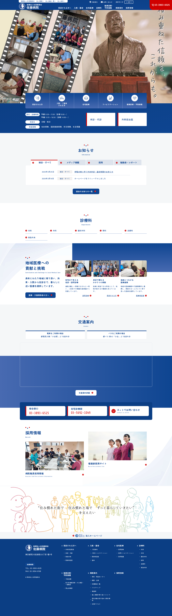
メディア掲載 (73, 162)
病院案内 (119, 8)
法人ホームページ (88, 535)
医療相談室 (140, 296)
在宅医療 (89, 8)
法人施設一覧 (50, 1)
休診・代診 (96, 119)
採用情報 (129, 8)
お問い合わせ (106, 2)
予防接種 (68, 579)
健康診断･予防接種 (108, 6)
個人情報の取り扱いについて (101, 595)
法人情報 (39, 1)
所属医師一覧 (96, 584)
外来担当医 (127, 119)
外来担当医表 (70, 549)
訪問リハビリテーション (126, 553)
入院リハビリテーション (99, 553)
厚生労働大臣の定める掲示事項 (101, 599)
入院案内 (95, 549)
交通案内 (94, 2)
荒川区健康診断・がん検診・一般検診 (74, 583)
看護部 (94, 591)
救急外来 (32, 237)
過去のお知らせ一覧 (84, 191)
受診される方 (112, 296)
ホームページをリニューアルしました (90, 178)
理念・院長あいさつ (98, 577)
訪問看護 (121, 557)
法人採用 (60, 1)
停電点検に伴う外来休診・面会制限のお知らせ (93, 171)
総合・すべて (45, 162)
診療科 (99, 8)
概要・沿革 (95, 580)
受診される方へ (64, 8)
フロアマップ (96, 588)
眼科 (104, 230)
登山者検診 (69, 588)
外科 (55, 230)
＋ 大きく (129, 2)
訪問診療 (85, 296)
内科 (30, 230)
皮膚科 (130, 230)
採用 (101, 162)
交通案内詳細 (84, 392)
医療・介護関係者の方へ (39, 295)
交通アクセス (96, 604)
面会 (93, 560)
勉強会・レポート (128, 162)
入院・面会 (78, 8)
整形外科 (81, 230)
